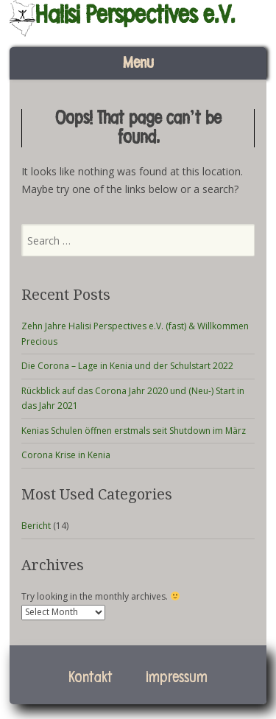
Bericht (36, 525)
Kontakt (90, 678)
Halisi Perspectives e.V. (135, 15)
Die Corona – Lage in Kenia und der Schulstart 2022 (127, 366)
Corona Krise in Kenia (65, 455)
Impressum (177, 678)
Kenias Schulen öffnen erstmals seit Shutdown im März (133, 430)
